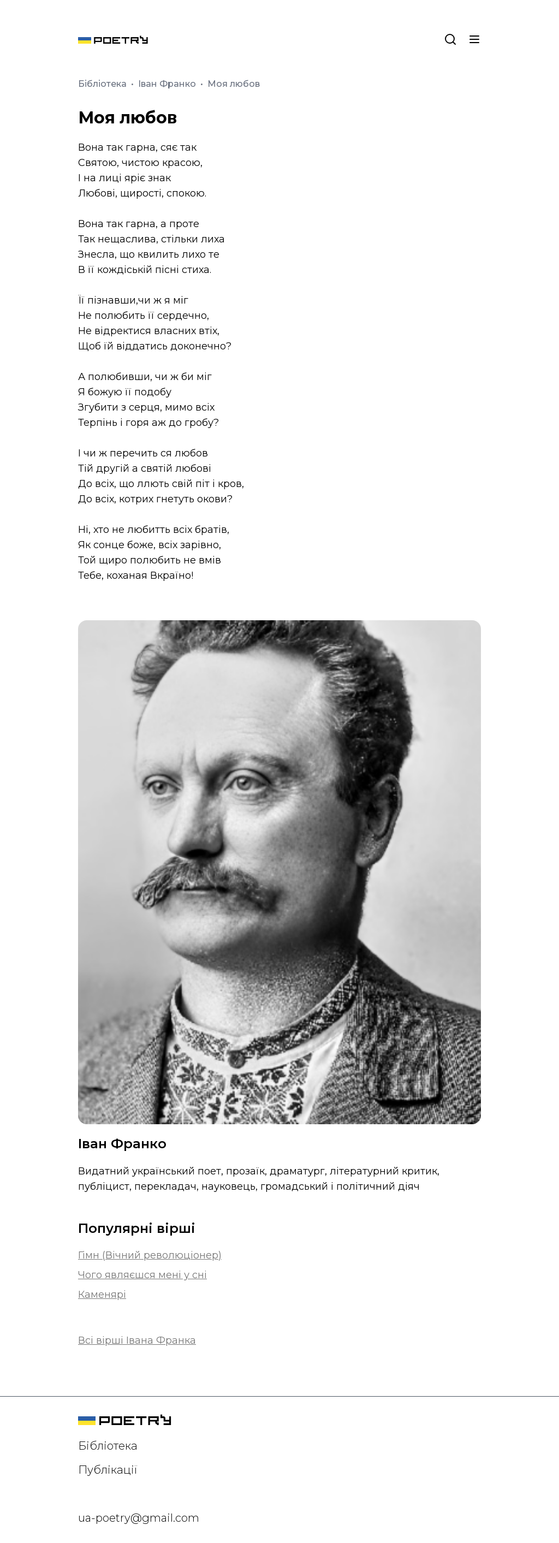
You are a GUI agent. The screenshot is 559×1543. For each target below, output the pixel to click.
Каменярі (102, 1295)
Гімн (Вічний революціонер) (150, 1255)
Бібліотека (103, 84)
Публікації (108, 1469)
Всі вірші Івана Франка (137, 1340)
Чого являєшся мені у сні (142, 1275)
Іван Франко (168, 84)
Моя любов (233, 84)
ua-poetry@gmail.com (138, 1517)
